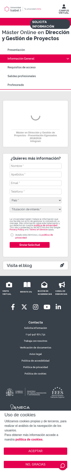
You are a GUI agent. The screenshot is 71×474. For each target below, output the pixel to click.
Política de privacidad (35, 367)
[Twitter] (24, 307)
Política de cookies (35, 373)
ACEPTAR (36, 451)
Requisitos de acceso (22, 67)
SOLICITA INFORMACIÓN (43, 24)
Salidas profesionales (22, 76)
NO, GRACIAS (35, 464)
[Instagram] (35, 307)
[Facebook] (13, 307)
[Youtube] (47, 307)
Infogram (35, 141)
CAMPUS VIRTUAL (64, 10)
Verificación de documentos (35, 347)
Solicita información (35, 328)
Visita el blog (19, 265)
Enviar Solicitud (29, 244)
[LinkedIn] (58, 307)
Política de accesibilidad (35, 360)
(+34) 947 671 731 (35, 334)
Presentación (16, 49)
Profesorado (16, 84)
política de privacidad (45, 225)
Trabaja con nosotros (35, 341)
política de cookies (29, 439)
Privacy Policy (17, 229)
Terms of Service (38, 229)
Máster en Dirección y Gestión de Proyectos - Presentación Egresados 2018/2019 (35, 135)
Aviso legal (35, 354)
